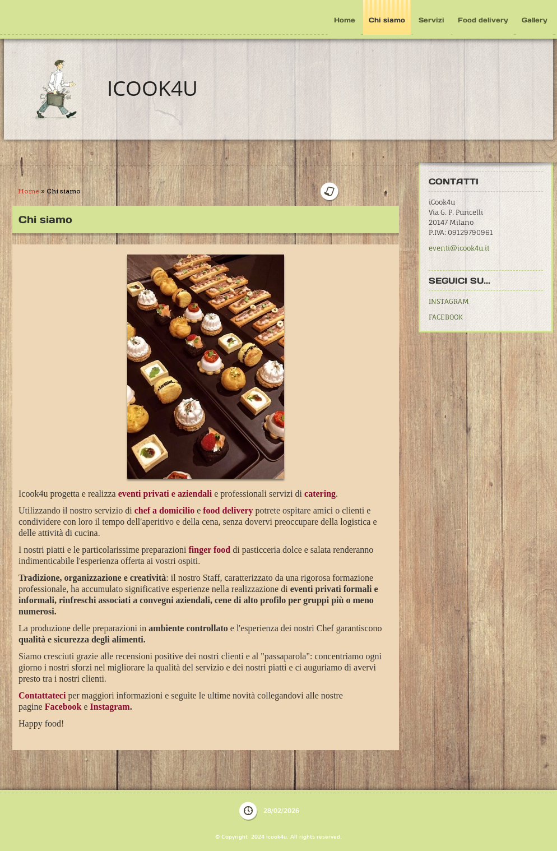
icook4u (152, 87)
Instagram (109, 697)
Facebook (63, 697)
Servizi (431, 20)
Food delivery (483, 20)
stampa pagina (367, 192)
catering (320, 493)
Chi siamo (387, 20)
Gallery (534, 20)
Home (344, 20)
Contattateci (42, 686)
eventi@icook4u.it (459, 248)
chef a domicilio (164, 509)
